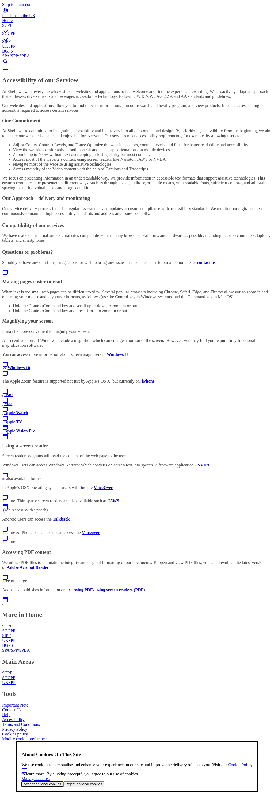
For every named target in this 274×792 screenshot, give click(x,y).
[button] (137, 27)
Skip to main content (20, 4)
